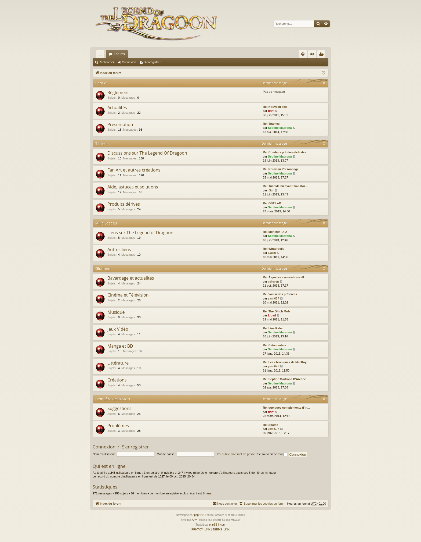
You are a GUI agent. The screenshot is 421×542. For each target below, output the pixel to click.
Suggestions (119, 408)
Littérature (118, 363)
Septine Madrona (280, 127)
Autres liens (119, 249)
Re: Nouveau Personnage (281, 169)
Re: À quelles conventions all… (285, 277)
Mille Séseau (106, 223)
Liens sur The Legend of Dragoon (140, 233)
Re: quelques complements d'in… (286, 407)
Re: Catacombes (274, 345)
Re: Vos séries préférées (280, 294)
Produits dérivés (123, 204)
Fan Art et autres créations (133, 170)
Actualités (117, 107)
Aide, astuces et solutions (132, 187)
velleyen (273, 281)
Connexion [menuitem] (313, 55)
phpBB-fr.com (217, 524)
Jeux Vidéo (117, 329)
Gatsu (272, 252)
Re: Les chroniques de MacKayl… (286, 362)
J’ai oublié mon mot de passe (236, 454)
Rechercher (106, 62)
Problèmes (118, 426)
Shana (207, 493)
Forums (119, 54)
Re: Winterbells (273, 248)
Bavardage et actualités (130, 278)
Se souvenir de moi (272, 454)
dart (271, 110)
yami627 (273, 298)
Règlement (118, 92)
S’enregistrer (152, 62)
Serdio (101, 82)
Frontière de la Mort (112, 398)
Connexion (129, 62)
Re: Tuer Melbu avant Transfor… (285, 186)
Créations (116, 380)
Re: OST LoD (272, 203)
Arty (194, 519)
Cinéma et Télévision (128, 295)
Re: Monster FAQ (275, 231)
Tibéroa (102, 143)
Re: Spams (270, 424)
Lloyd (272, 315)
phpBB (198, 515)
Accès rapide (101, 55)
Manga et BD (120, 346)
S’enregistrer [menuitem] (322, 55)
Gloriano (102, 268)
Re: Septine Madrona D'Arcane (284, 379)
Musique (116, 312)
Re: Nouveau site (275, 106)
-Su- (271, 190)
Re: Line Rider (273, 328)
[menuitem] (303, 54)
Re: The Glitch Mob (276, 311)
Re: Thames (271, 123)
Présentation (120, 124)
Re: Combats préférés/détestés (284, 152)
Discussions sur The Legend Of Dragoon (147, 153)
